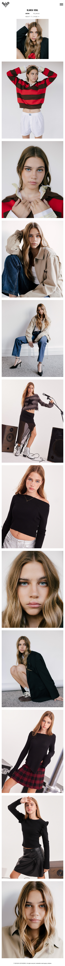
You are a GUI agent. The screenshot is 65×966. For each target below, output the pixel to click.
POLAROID (36, 13)
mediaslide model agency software (43, 963)
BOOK (28, 13)
